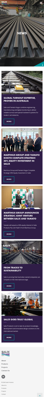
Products (4, 364)
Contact (3, 394)
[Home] (4, 3)
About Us (3, 385)
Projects (4, 367)
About (3, 361)
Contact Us (5, 371)
